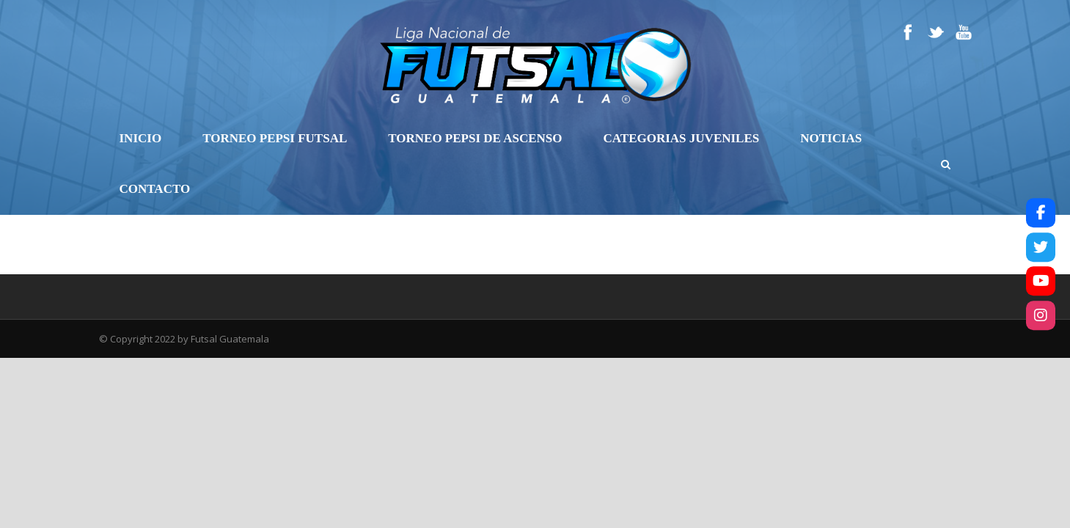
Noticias (831, 138)
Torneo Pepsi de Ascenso (475, 138)
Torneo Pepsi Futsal (274, 138)
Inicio (141, 138)
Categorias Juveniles (682, 138)
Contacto (155, 189)
